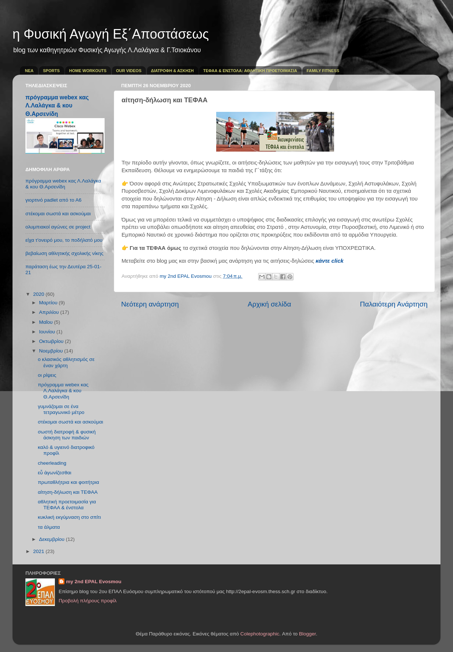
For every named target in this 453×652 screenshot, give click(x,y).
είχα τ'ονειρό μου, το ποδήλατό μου (63, 240)
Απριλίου (49, 312)
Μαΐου (46, 322)
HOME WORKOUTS (87, 70)
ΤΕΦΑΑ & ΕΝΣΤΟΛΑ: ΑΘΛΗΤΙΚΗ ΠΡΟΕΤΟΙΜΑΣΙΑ (250, 70)
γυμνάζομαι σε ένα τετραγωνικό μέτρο (61, 409)
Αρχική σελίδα (269, 304)
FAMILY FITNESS (322, 70)
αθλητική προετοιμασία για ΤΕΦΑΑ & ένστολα (67, 504)
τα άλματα (49, 527)
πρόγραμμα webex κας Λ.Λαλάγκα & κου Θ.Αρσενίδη (57, 105)
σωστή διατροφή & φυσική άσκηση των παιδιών (67, 434)
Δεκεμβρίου (52, 539)
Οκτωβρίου (52, 341)
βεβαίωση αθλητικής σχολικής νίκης (64, 253)
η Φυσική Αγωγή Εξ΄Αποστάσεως (111, 34)
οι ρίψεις (47, 375)
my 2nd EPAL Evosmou (93, 581)
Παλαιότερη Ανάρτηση (394, 304)
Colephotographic (260, 634)
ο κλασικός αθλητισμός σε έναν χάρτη (66, 362)
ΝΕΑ (29, 70)
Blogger (307, 634)
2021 (39, 551)
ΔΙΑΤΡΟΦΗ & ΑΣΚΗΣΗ (172, 70)
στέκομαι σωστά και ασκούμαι (58, 213)
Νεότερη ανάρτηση (150, 304)
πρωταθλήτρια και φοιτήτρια (68, 482)
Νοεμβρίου (51, 351)
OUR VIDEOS (128, 70)
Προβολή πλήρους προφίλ (87, 600)
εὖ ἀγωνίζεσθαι (54, 472)
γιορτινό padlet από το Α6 (53, 200)
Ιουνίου (47, 331)
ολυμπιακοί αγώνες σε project (58, 227)
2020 (39, 294)
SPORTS (51, 70)
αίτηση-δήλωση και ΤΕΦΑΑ (68, 492)
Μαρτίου (49, 302)
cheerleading (52, 463)
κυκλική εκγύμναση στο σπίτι (69, 517)
